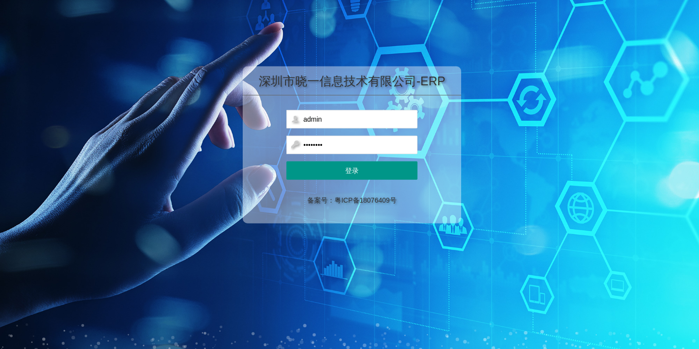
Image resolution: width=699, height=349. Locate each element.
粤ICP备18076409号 (365, 200)
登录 (352, 170)
